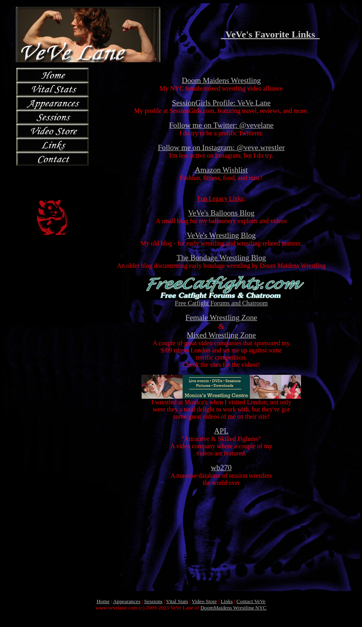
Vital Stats (177, 601)
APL (221, 431)
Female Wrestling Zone (221, 317)
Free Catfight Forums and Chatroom (221, 300)
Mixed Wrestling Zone (221, 335)
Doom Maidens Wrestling (221, 80)
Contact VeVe (251, 601)
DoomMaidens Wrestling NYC (234, 608)
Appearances (126, 601)
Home (103, 601)
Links (226, 601)
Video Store (204, 601)
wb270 (221, 467)
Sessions (153, 601)
